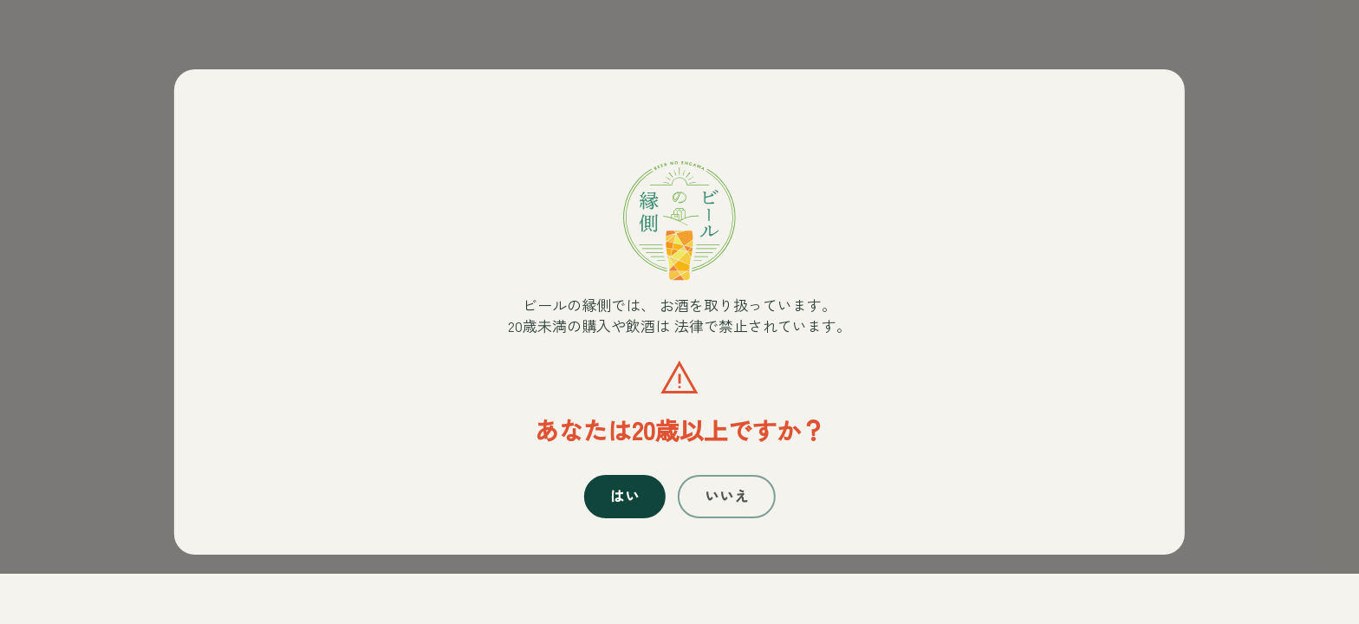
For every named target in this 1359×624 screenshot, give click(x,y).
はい (619, 506)
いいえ (730, 506)
